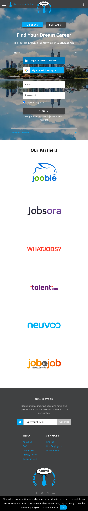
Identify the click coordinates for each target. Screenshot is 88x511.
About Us (27, 441)
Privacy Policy (30, 454)
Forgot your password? (37, 116)
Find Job (50, 441)
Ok (63, 507)
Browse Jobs (52, 450)
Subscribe (64, 422)
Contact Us (28, 450)
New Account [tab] (44, 133)
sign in (43, 111)
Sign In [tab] (44, 53)
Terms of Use (30, 458)
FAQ (25, 446)
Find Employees (54, 446)
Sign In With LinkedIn (40, 61)
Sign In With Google (44, 70)
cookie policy (54, 503)
